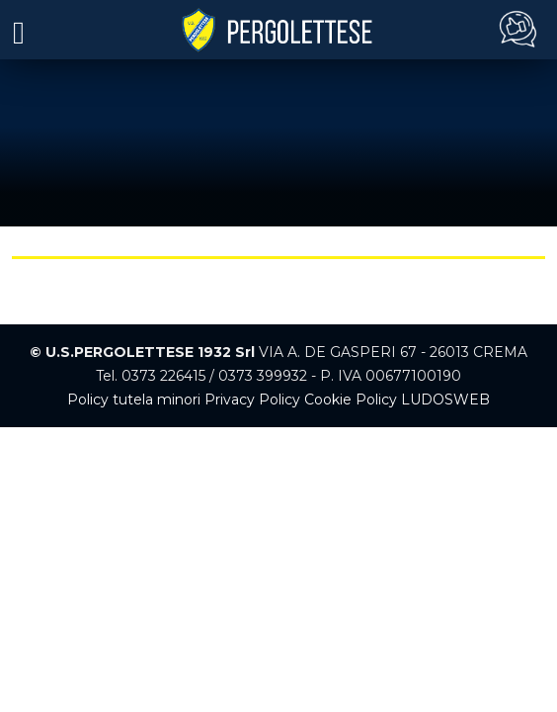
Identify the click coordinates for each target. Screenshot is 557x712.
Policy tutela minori (133, 399)
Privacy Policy (252, 399)
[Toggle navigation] (19, 30)
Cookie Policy (350, 399)
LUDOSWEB (445, 399)
